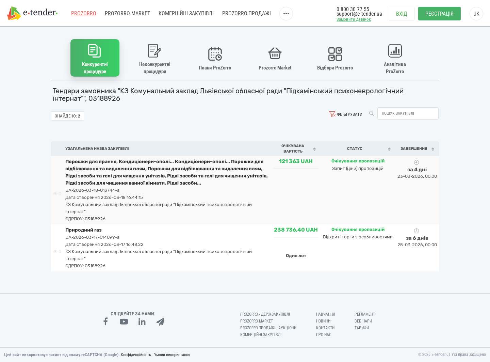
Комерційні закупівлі (186, 13)
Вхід (401, 14)
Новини (323, 321)
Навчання (325, 314)
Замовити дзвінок (354, 19)
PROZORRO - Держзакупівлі (265, 314)
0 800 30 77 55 (353, 9)
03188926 (95, 218)
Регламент (365, 314)
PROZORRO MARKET (127, 13)
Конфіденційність (136, 354)
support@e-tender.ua (359, 14)
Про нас (323, 334)
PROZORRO (83, 13)
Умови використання (172, 354)
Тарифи (362, 328)
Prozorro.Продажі (246, 13)
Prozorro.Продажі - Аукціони (268, 328)
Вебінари (363, 321)
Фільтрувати (349, 114)
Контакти (325, 328)
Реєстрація (439, 14)
